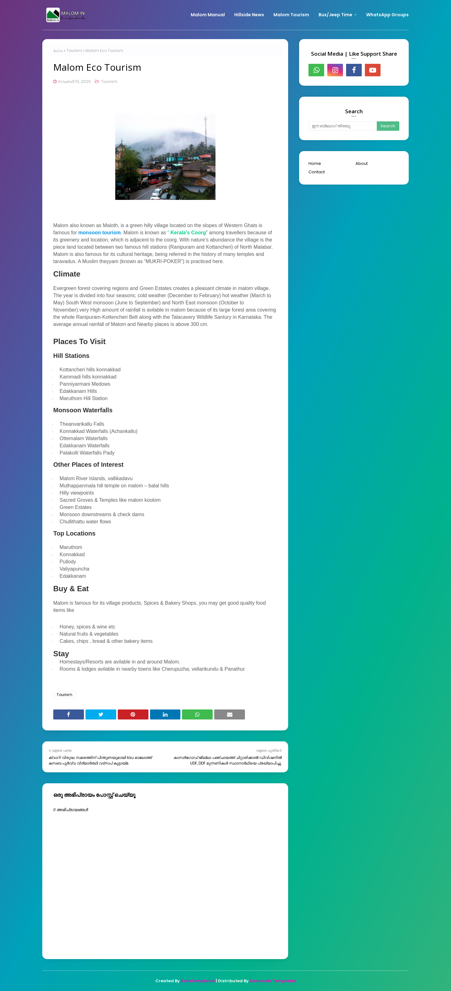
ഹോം (58, 50)
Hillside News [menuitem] (249, 15)
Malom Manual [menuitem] (208, 15)
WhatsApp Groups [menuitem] (387, 15)
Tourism (74, 50)
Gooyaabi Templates (273, 981)
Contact (316, 172)
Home (314, 163)
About (361, 163)
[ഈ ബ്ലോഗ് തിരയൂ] (342, 126)
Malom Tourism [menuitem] (291, 15)
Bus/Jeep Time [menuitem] (335, 15)
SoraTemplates (198, 981)
